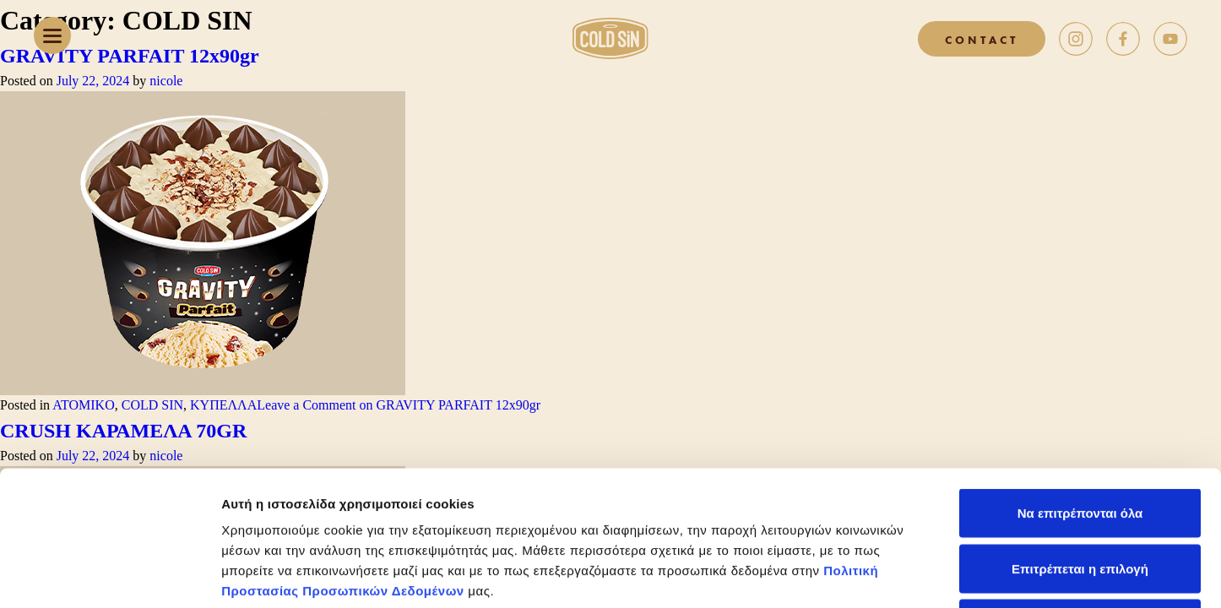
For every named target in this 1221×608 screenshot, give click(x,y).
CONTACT (981, 38)
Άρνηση (1079, 497)
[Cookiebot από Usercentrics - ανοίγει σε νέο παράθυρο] (109, 575)
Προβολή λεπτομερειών (1003, 574)
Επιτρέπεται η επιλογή (1080, 442)
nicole (165, 80)
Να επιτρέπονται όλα (1080, 386)
